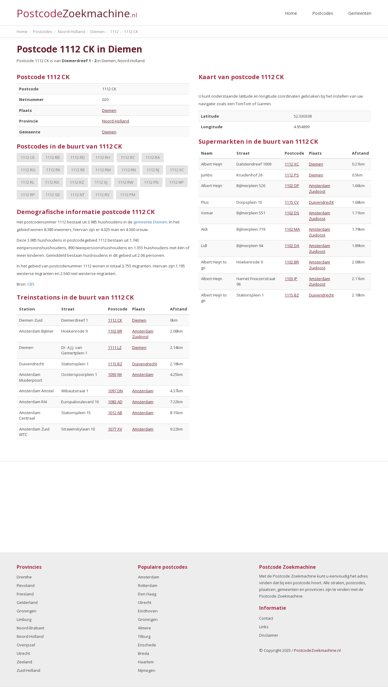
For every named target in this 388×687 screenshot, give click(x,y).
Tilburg (144, 636)
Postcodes (322, 13)
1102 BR (115, 331)
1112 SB (52, 194)
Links (264, 626)
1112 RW (125, 182)
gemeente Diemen (150, 222)
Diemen (109, 110)
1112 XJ (101, 182)
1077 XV (115, 429)
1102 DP (292, 185)
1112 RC (128, 157)
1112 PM (127, 194)
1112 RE (78, 170)
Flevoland (26, 585)
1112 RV (102, 194)
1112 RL (27, 182)
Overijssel (26, 645)
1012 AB (115, 412)
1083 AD (115, 401)
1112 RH (102, 157)
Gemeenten (359, 13)
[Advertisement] (194, 506)
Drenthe (24, 577)
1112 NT (77, 194)
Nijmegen (146, 670)
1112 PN (151, 182)
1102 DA (292, 245)
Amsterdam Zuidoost (142, 334)
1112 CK (28, 157)
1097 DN (115, 391)
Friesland (25, 594)
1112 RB (52, 157)
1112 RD (77, 157)
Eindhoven (148, 611)
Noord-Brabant (30, 628)
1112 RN (128, 170)
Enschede (147, 645)
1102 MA (292, 229)
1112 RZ (77, 182)
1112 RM (103, 170)
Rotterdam (147, 585)
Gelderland (27, 602)
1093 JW (115, 374)
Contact (266, 618)
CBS (31, 284)
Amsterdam (142, 374)
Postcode (77, 10)
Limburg (24, 619)
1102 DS (292, 213)
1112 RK (53, 170)
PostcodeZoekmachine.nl (317, 650)
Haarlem (146, 662)
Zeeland (24, 662)
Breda (143, 653)
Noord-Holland (115, 121)
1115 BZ (115, 364)
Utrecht (23, 653)
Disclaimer (268, 635)
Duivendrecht (144, 364)
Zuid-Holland (28, 670)
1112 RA (153, 157)
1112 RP (28, 194)
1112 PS (292, 175)
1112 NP (176, 182)
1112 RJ (152, 170)
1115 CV (292, 202)
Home (291, 13)
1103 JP (291, 278)
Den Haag (147, 594)
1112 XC (177, 170)
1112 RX (52, 182)
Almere (144, 628)
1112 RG (28, 170)
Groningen (26, 611)
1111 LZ (115, 347)
